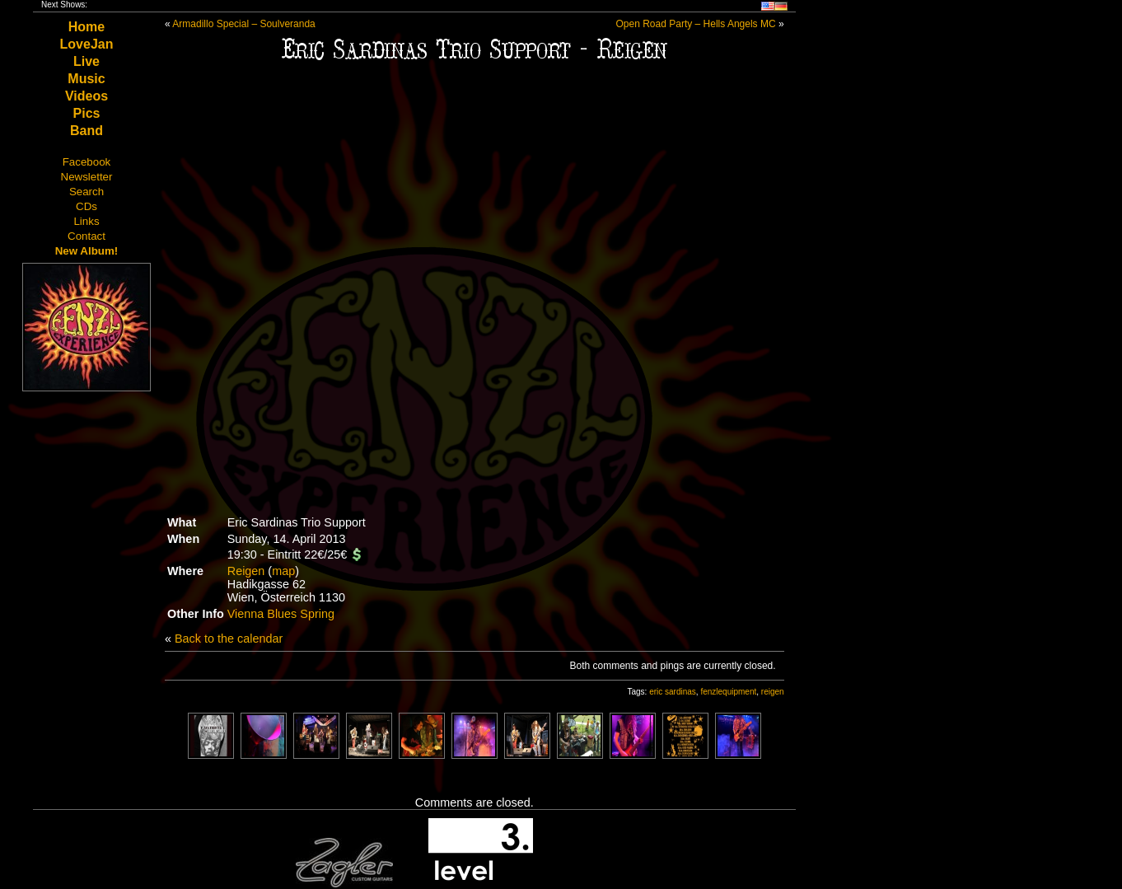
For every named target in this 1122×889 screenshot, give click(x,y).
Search (86, 191)
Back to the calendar (229, 638)
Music (86, 79)
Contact (86, 236)
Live (86, 61)
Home (86, 27)
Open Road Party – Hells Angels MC (696, 24)
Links (86, 221)
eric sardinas (672, 691)
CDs (86, 206)
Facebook (87, 162)
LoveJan (87, 44)
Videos (86, 96)
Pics (87, 113)
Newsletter (87, 177)
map (283, 571)
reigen (772, 691)
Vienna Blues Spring (280, 613)
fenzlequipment (728, 691)
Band (86, 131)
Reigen (246, 571)
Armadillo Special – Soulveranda (243, 24)
